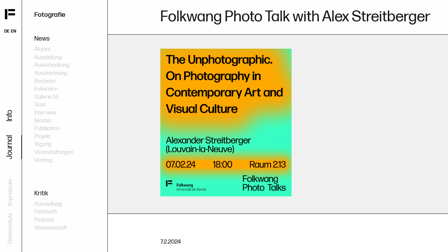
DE (6, 31)
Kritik (41, 193)
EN (13, 31)
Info (9, 115)
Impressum (10, 192)
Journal (9, 147)
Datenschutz (10, 228)
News (42, 38)
